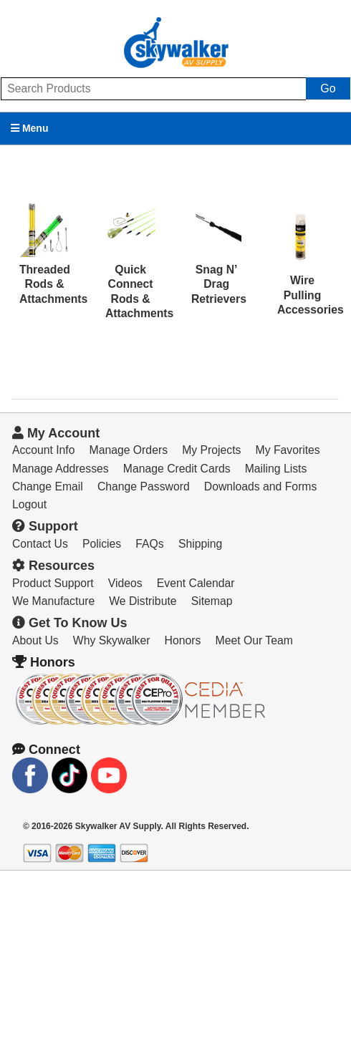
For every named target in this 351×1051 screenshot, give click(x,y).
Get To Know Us (70, 623)
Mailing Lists (276, 468)
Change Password (143, 486)
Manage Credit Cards (177, 468)
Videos (125, 583)
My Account (56, 433)
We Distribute (142, 601)
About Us (35, 640)
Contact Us (40, 544)
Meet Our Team (254, 640)
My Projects (211, 450)
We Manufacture (53, 601)
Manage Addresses (60, 468)
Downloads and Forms (260, 486)
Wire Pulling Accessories (310, 295)
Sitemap (212, 601)
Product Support (53, 583)
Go (327, 88)
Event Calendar (196, 583)
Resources (53, 565)
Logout (29, 504)
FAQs (149, 544)
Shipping (200, 544)
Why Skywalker (111, 640)
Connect (46, 749)
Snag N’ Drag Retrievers (218, 284)
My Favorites (288, 450)
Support (45, 526)
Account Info (43, 450)
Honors (183, 640)
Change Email (47, 486)
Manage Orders (129, 450)
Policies (101, 544)
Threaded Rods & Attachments (53, 284)
